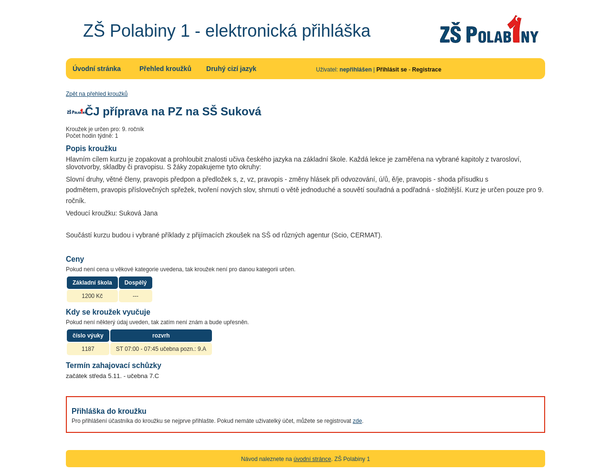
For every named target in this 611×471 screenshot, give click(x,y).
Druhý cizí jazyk (231, 68)
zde (357, 421)
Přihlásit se (392, 69)
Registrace (426, 69)
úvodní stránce (312, 459)
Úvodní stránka (97, 68)
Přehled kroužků (165, 68)
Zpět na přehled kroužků (96, 94)
